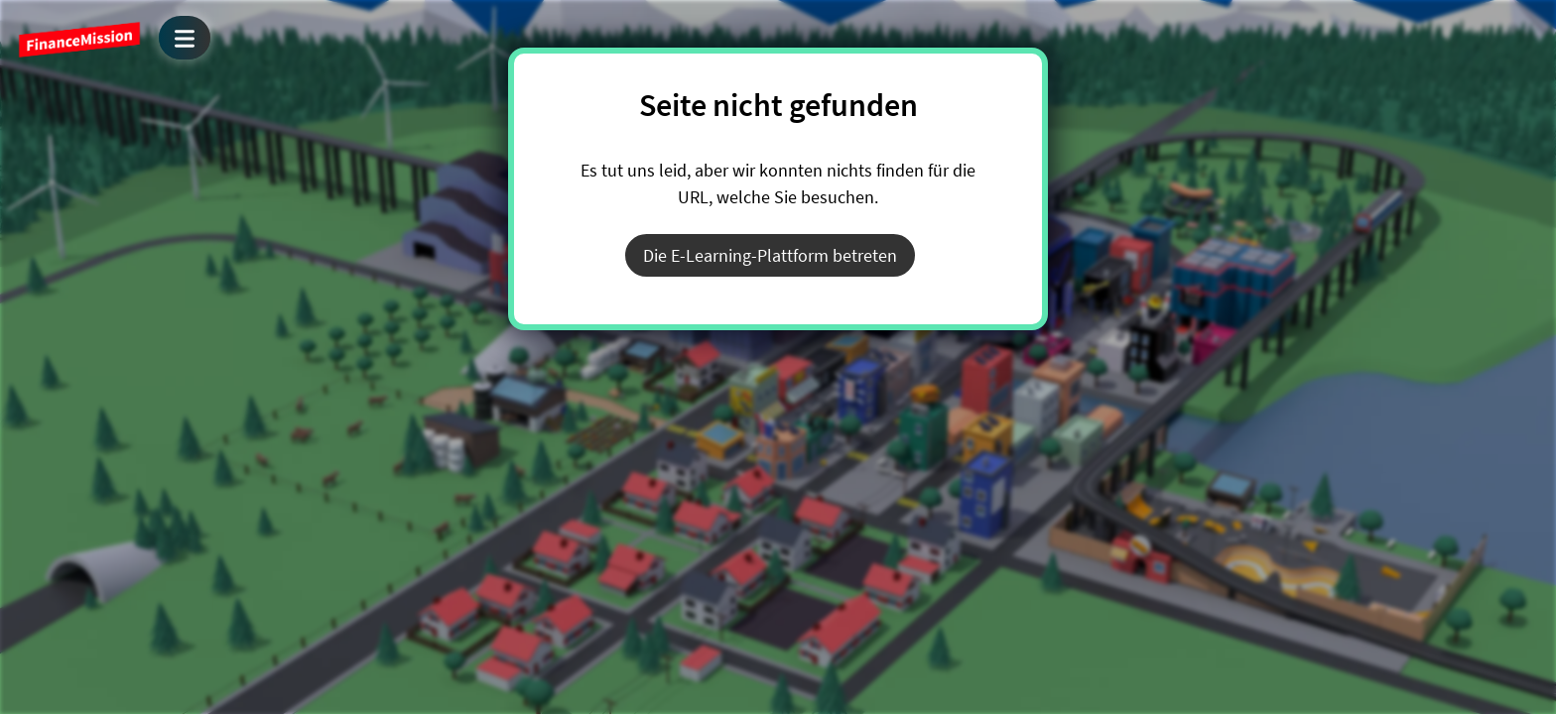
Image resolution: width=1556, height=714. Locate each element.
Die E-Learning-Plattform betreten (770, 255)
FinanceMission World (79, 39)
